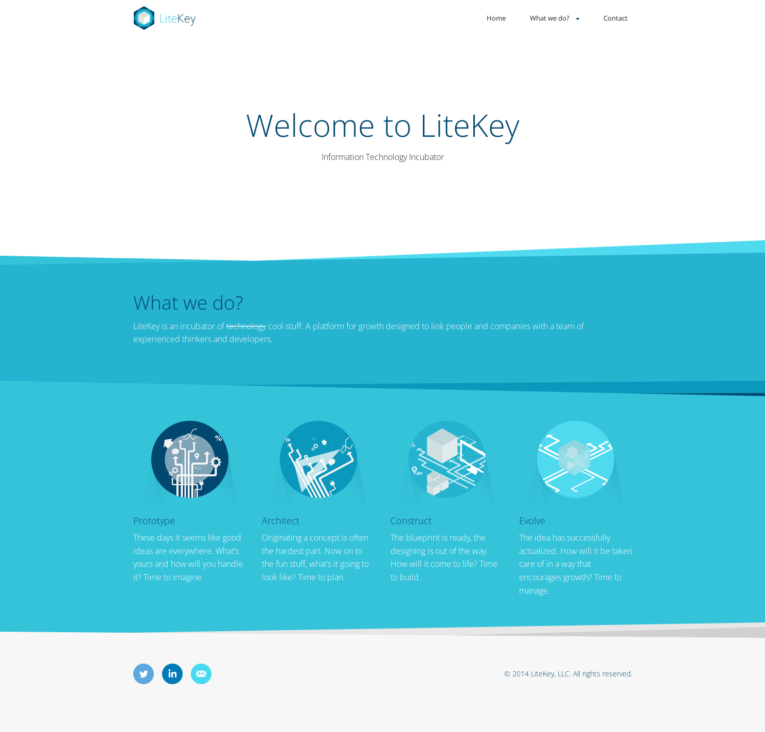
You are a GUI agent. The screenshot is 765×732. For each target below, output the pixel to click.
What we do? (550, 18)
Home (496, 18)
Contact (615, 18)
